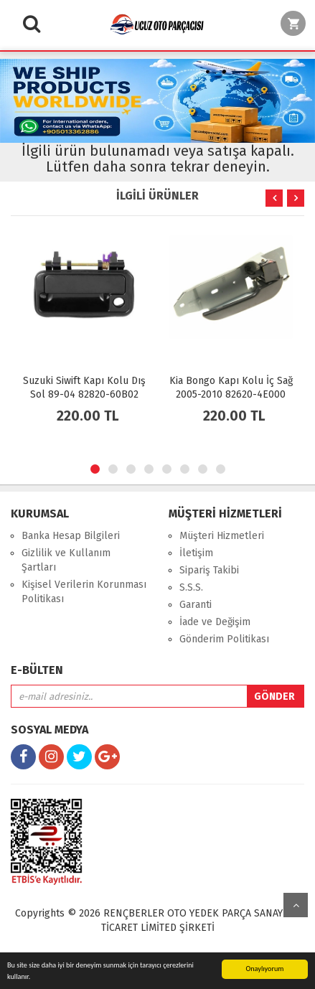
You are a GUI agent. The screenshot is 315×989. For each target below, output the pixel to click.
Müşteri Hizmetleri (221, 536)
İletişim (196, 553)
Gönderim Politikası (224, 639)
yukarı (295, 905)
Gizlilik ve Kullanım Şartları (66, 560)
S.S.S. (191, 587)
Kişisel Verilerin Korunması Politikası (84, 591)
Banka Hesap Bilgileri (71, 536)
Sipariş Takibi (209, 570)
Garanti (195, 605)
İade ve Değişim (214, 622)
